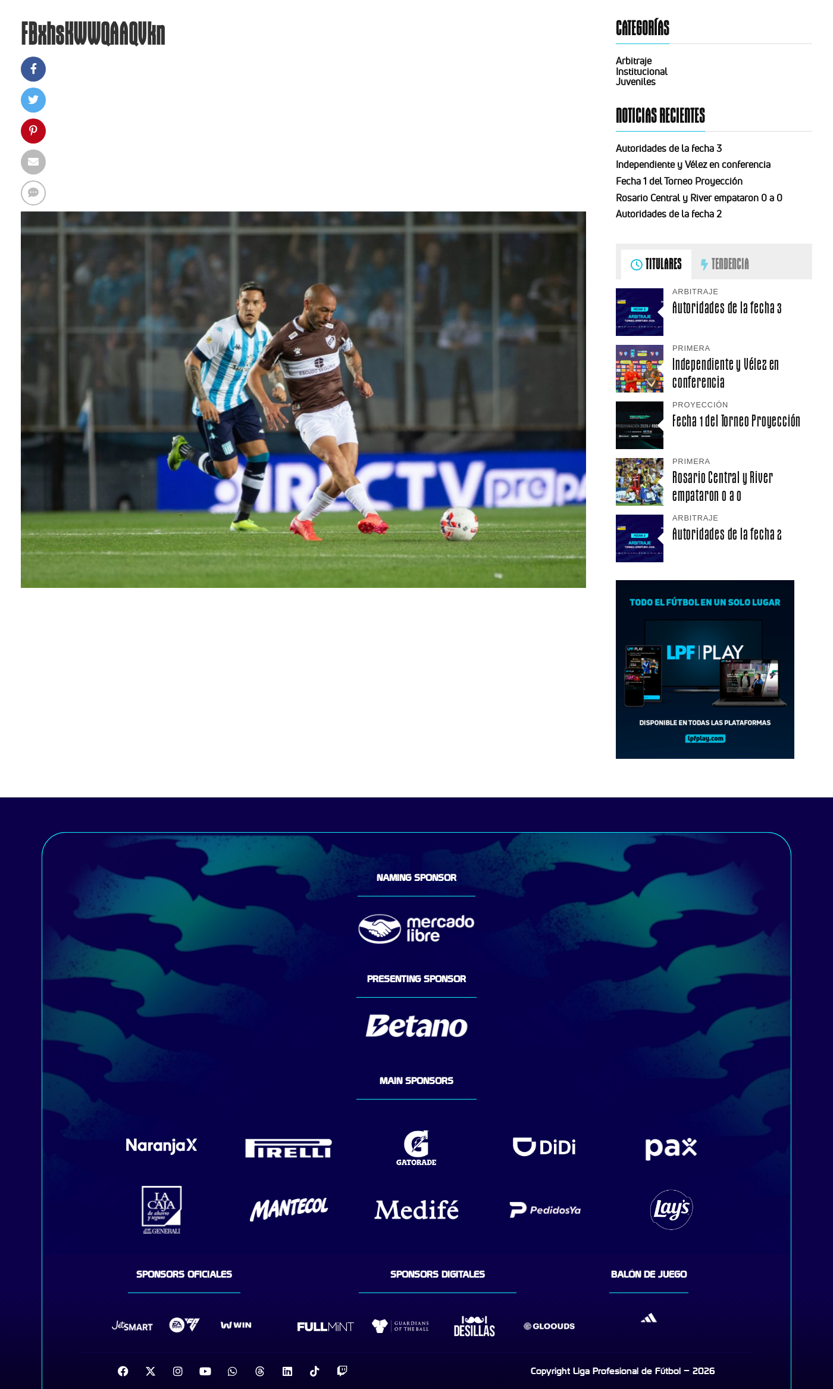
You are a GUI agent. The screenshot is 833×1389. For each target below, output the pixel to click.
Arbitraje (634, 61)
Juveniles (636, 82)
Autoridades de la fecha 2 (669, 214)
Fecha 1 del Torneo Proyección (679, 181)
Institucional (642, 71)
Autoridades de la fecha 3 (669, 148)
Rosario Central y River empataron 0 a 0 (699, 198)
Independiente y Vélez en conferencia (693, 164)
